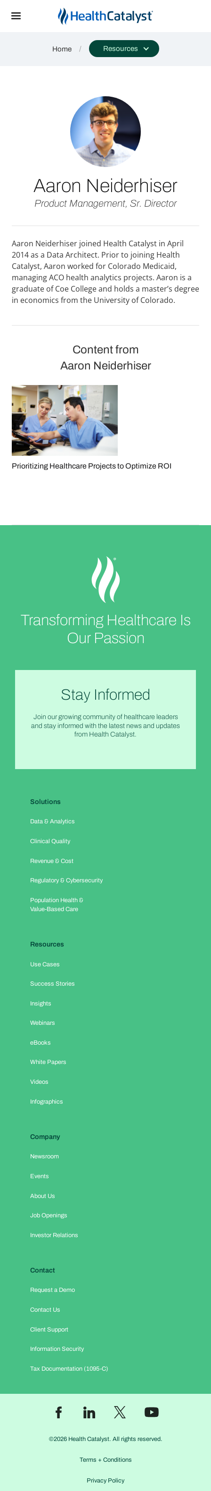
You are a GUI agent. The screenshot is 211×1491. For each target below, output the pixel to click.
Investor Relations (54, 1235)
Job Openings (48, 1215)
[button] (16, 16)
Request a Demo (52, 1290)
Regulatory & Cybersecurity (66, 880)
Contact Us (45, 1310)
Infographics (46, 1101)
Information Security (57, 1349)
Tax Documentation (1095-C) (69, 1368)
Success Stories (52, 983)
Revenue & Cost (51, 861)
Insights (40, 1003)
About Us (42, 1196)
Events (39, 1176)
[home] (121, 16)
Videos (39, 1082)
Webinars (42, 1023)
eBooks (40, 1042)
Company (45, 1136)
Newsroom (44, 1156)
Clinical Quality (50, 841)
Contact (42, 1270)
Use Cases (45, 964)
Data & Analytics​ (52, 821)
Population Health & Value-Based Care (56, 905)
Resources (47, 944)
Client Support (49, 1329)
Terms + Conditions (106, 1460)
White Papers (48, 1062)
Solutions (45, 801)
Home (62, 49)
